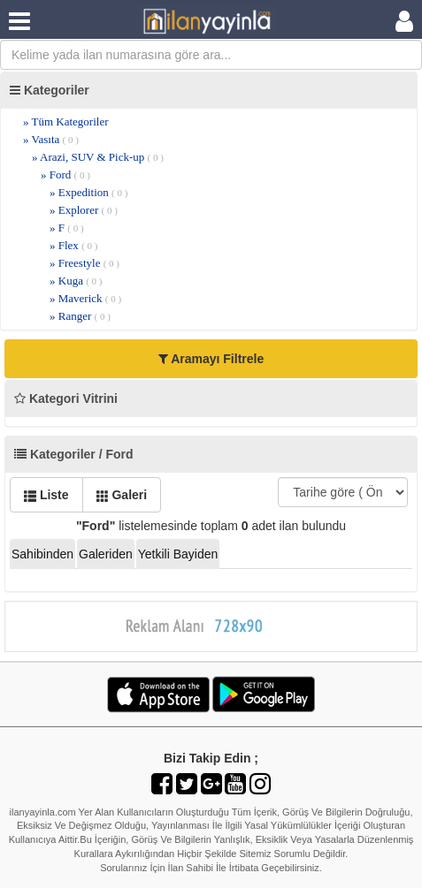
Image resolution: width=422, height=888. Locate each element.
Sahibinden (42, 554)
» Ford (65, 174)
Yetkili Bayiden (178, 554)
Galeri (122, 495)
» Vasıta (51, 139)
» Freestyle (84, 262)
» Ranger (80, 316)
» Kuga (76, 280)
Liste (46, 495)
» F (67, 227)
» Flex (73, 245)
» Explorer (84, 209)
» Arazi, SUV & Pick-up (98, 156)
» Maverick (85, 298)
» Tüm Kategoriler (66, 121)
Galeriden (106, 554)
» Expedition (88, 192)
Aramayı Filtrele (211, 359)
